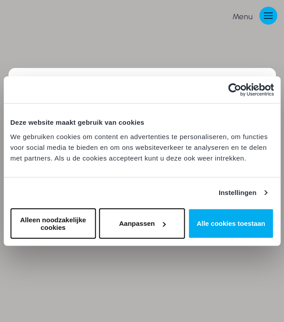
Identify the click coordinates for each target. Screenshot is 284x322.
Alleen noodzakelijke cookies (53, 223)
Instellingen (238, 192)
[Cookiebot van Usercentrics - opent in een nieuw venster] (234, 90)
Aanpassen (142, 223)
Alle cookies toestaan (231, 223)
